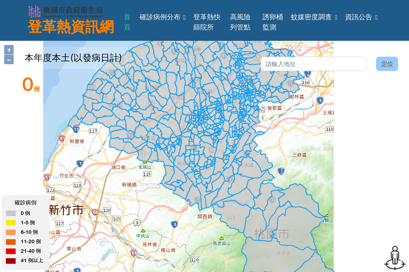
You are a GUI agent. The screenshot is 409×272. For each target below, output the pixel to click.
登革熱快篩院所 (207, 22)
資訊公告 (358, 17)
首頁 (127, 22)
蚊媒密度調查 (311, 17)
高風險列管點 (240, 22)
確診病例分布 (160, 17)
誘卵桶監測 (273, 22)
